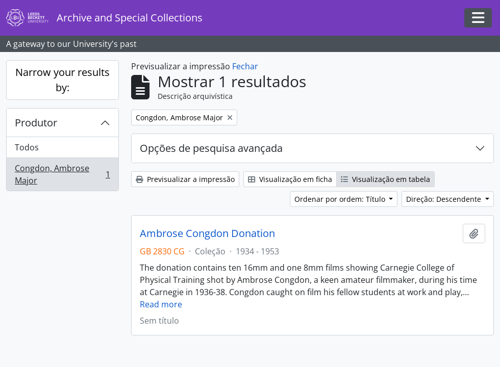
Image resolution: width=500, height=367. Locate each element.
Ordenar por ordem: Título (340, 199)
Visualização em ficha (290, 179)
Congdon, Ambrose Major (62, 174)
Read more (161, 304)
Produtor (36, 122)
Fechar (245, 66)
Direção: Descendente (444, 199)
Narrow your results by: (62, 79)
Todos (27, 147)
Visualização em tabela (385, 179)
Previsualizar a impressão (185, 179)
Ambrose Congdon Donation (207, 233)
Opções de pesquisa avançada (211, 148)
